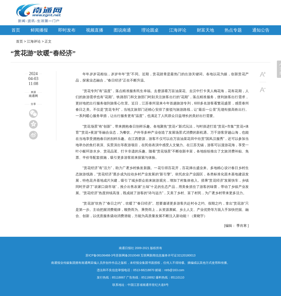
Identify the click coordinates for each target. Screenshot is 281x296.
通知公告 (261, 30)
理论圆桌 (150, 30)
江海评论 (177, 30)
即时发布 (67, 30)
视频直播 (94, 30)
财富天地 (205, 30)
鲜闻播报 (39, 30)
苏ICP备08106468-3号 (101, 255)
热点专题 (233, 30)
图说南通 (122, 30)
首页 (15, 30)
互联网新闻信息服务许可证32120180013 (167, 255)
